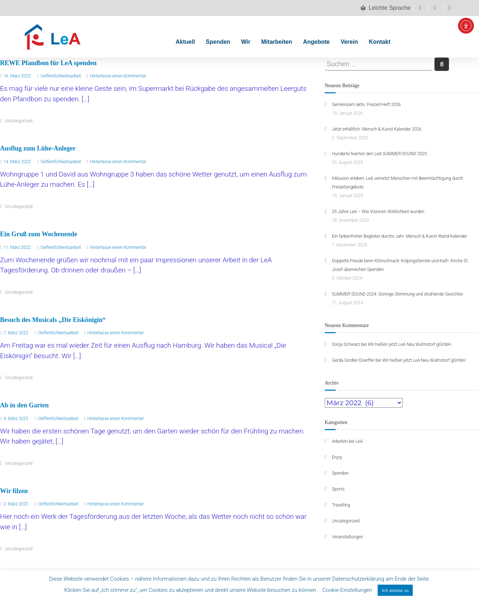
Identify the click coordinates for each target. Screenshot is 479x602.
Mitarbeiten (276, 42)
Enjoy (337, 457)
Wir (246, 42)
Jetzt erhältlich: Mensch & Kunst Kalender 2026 (376, 129)
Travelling (341, 505)
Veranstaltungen (347, 536)
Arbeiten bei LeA (347, 441)
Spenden (218, 42)
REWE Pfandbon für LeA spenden (48, 63)
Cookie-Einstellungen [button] (347, 590)
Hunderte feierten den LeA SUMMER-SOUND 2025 (379, 153)
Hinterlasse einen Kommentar (118, 76)
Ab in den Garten (24, 405)
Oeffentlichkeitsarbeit (61, 76)
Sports (338, 489)
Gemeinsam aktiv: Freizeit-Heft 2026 (366, 104)
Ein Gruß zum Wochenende (38, 234)
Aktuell (185, 42)
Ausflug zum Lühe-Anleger (38, 148)
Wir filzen (14, 491)
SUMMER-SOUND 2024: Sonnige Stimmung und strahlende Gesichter (397, 294)
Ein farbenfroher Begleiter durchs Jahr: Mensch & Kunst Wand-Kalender (399, 236)
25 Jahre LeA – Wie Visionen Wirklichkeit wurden (378, 211)
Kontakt (380, 42)
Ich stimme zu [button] (395, 590)
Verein (349, 42)
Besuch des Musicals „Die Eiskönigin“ (53, 319)
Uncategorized (19, 120)
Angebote (316, 42)
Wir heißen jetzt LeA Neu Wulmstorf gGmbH (409, 344)
